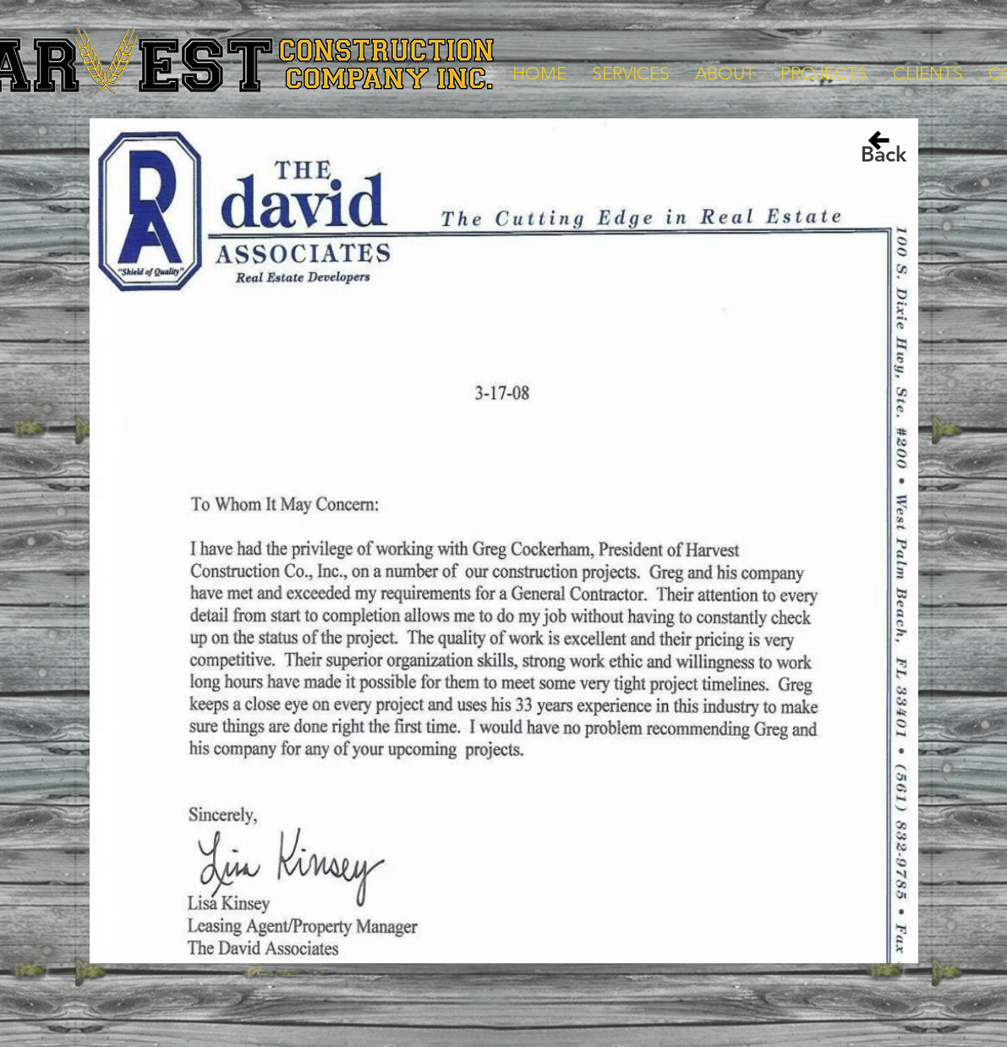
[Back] (884, 154)
